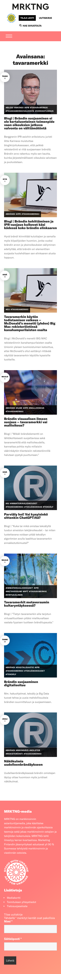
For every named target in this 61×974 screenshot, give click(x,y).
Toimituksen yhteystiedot (21, 902)
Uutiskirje (45, 17)
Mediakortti (13, 898)
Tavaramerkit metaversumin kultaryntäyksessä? (26, 604)
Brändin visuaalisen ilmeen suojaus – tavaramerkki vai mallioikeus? (25, 422)
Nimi (8, 921)
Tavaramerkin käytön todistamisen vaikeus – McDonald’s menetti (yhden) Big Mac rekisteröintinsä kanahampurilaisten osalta (29, 323)
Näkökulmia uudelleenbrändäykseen (23, 763)
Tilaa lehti (27, 17)
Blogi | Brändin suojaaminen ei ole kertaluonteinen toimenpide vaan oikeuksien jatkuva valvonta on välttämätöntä (29, 123)
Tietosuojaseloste (17, 906)
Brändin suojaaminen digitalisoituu (21, 683)
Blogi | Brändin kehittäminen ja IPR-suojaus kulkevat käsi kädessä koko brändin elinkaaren (30, 224)
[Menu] (8, 36)
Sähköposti (13, 939)
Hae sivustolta (30, 25)
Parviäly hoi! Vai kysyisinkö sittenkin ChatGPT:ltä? (26, 516)
